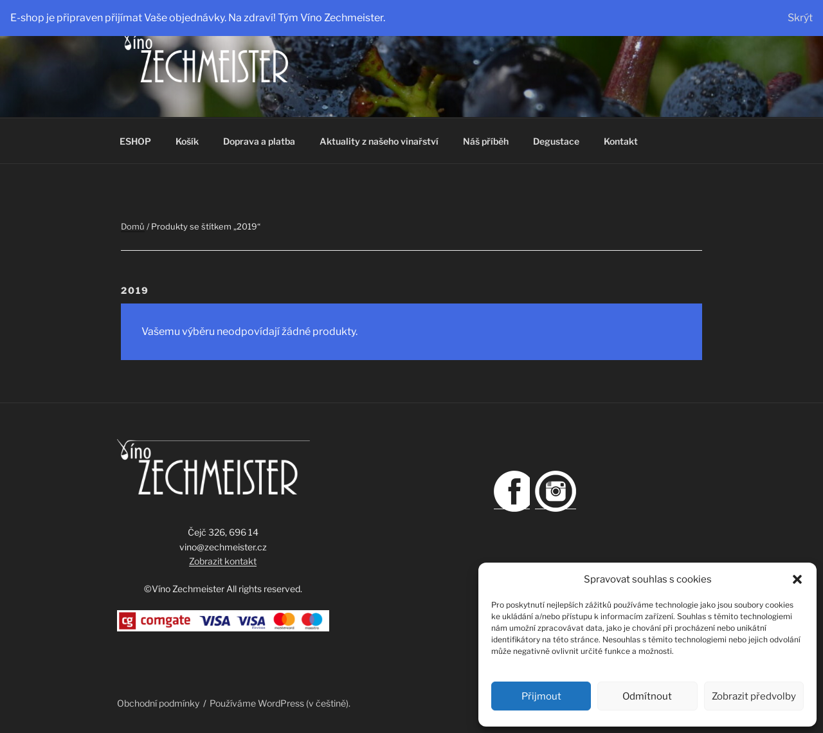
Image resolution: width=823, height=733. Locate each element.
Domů (133, 226)
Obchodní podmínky (158, 703)
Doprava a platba (259, 141)
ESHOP (135, 141)
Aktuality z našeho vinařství (379, 141)
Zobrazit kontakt (223, 561)
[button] (797, 579)
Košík (187, 141)
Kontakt (621, 141)
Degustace (556, 141)
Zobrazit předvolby (754, 696)
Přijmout (541, 696)
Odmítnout (647, 696)
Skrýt (800, 18)
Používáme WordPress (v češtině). (280, 703)
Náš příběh (486, 141)
